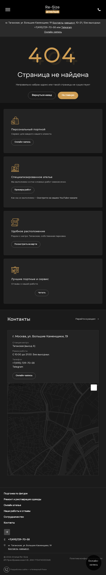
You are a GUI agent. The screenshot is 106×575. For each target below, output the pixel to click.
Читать (41, 293)
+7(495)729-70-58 (45, 27)
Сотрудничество (14, 517)
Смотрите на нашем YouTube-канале (57, 198)
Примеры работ (22, 190)
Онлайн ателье (12, 505)
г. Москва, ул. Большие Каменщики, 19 (40, 336)
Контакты (9, 523)
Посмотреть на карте (25, 244)
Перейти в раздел (87, 319)
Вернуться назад (42, 95)
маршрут (69, 23)
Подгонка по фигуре (16, 494)
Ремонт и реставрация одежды (22, 499)
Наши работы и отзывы (17, 511)
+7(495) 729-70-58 (23, 363)
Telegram (66, 27)
